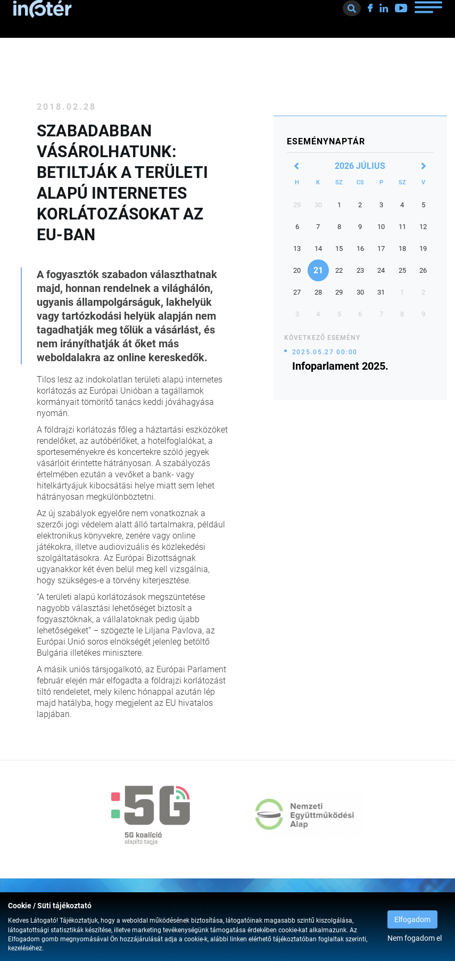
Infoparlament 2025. (340, 366)
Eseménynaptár (326, 141)
